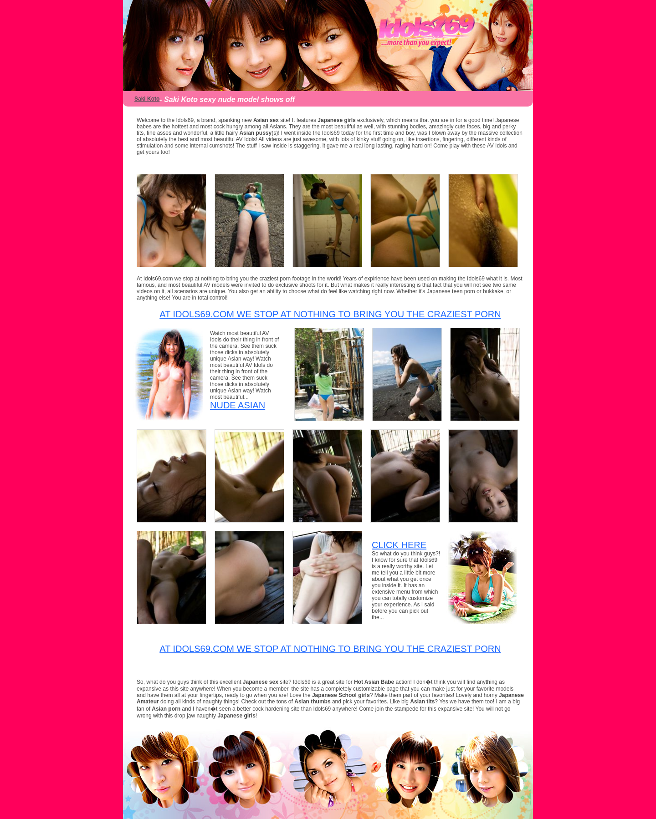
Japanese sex (261, 682)
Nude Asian (237, 405)
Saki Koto (146, 99)
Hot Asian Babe (375, 682)
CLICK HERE (399, 545)
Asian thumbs (312, 701)
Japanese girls (336, 120)
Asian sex (266, 120)
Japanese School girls (341, 695)
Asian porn (166, 709)
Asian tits (422, 701)
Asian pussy (255, 133)
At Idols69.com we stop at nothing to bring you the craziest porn (330, 314)
